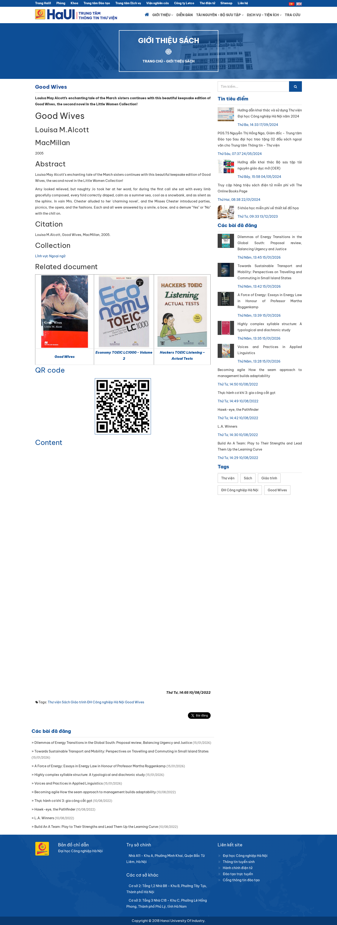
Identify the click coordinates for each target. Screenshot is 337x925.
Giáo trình (78, 702)
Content (48, 442)
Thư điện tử (207, 3)
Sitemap (226, 3)
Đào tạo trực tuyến (238, 874)
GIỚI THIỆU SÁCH (180, 61)
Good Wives (65, 357)
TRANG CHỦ (153, 61)
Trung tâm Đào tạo (97, 3)
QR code (50, 370)
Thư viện (54, 702)
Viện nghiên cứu (157, 3)
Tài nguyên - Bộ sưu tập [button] (220, 15)
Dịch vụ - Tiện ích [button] (264, 15)
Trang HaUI (43, 3)
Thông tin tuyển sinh (239, 862)
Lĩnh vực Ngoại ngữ (50, 256)
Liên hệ (243, 3)
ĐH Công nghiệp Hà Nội (105, 702)
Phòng (60, 3)
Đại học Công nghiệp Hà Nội (245, 856)
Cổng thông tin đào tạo (241, 880)
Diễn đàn (184, 15)
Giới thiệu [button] (162, 15)
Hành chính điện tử (237, 868)
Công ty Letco (184, 3)
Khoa (74, 3)
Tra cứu (292, 15)
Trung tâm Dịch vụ (128, 3)
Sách (66, 702)
